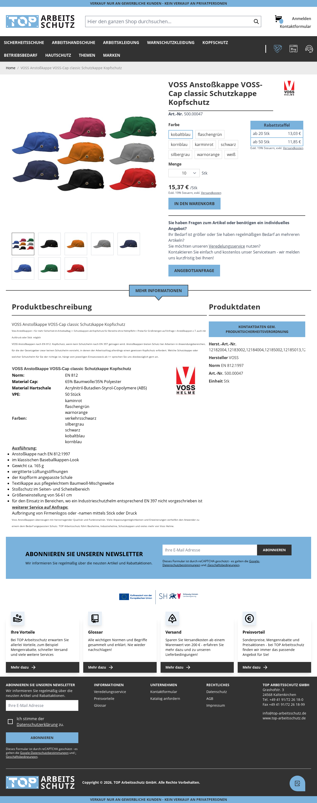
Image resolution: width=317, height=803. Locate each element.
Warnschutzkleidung (171, 42)
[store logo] (40, 21)
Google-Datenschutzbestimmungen (44, 753)
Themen (87, 55)
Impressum (215, 705)
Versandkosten (211, 193)
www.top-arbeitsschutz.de (284, 718)
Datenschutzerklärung (37, 724)
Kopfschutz (215, 42)
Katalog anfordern (165, 698)
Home (10, 68)
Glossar (100, 705)
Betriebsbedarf (20, 55)
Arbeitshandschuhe (73, 42)
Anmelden (301, 18)
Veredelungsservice (227, 246)
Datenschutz (216, 691)
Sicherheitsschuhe (24, 42)
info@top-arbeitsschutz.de (284, 713)
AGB (209, 698)
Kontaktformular (295, 26)
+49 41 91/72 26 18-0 (286, 699)
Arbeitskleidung (121, 42)
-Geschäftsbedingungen (223, 565)
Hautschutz (58, 55)
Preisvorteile (104, 698)
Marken (111, 55)
